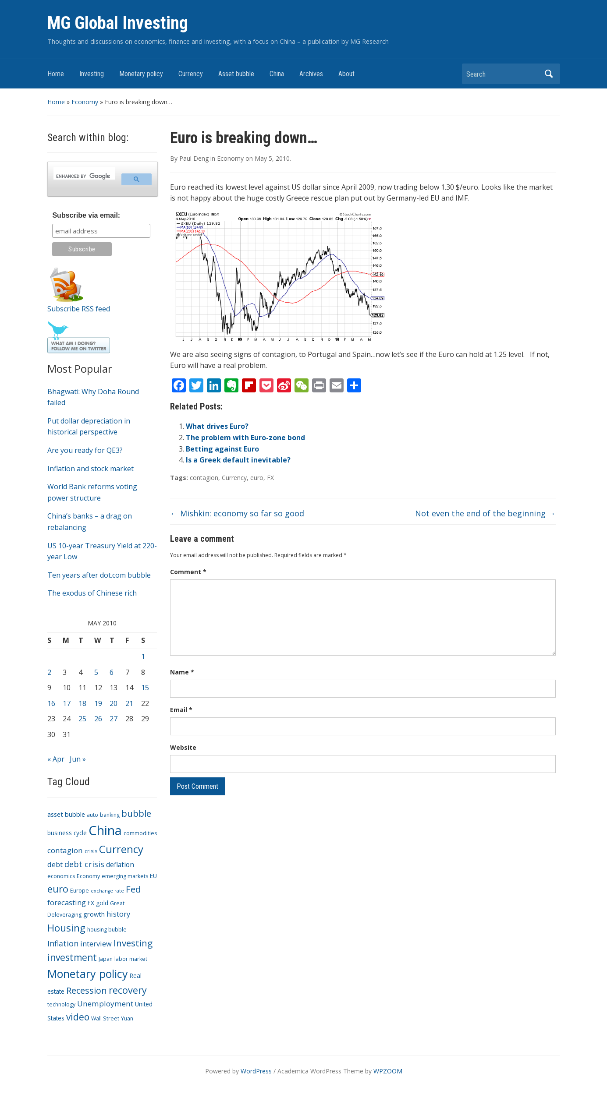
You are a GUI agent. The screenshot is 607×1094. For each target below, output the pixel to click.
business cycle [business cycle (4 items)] (67, 833)
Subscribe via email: (86, 215)
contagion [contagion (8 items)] (65, 850)
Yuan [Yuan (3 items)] (127, 1018)
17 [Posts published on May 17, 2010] (67, 703)
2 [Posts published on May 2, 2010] (49, 672)
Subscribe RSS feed (78, 309)
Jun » (78, 759)
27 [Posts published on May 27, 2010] (113, 718)
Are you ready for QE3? (85, 450)
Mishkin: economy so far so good (237, 513)
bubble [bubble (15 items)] (136, 813)
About (346, 74)
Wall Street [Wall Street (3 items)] (105, 1018)
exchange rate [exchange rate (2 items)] (107, 891)
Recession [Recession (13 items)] (86, 990)
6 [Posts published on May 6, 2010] (112, 672)
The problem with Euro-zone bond (245, 437)
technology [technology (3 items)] (61, 1004)
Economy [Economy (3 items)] (88, 876)
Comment (188, 572)
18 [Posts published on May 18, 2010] (82, 703)
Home (55, 74)
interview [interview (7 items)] (96, 944)
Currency (190, 74)
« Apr (55, 759)
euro (256, 477)
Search (549, 74)
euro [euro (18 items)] (57, 888)
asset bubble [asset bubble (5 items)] (66, 814)
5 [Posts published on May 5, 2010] (96, 672)
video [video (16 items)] (77, 1017)
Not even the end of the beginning (485, 513)
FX (270, 477)
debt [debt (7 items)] (55, 864)
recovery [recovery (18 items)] (128, 990)
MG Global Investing (117, 23)
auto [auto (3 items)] (92, 815)
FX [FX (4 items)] (91, 903)
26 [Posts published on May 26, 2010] (98, 718)
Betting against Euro (222, 449)
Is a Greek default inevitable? (238, 460)
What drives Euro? (217, 426)
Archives (311, 74)
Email (181, 710)
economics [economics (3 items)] (61, 876)
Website (183, 747)
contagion (204, 477)
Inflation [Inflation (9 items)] (62, 943)
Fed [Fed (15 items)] (133, 889)
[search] (83, 176)
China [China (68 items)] (105, 830)
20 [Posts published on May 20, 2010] (113, 703)
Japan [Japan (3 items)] (106, 959)
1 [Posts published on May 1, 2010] (143, 656)
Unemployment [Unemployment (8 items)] (105, 1004)
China (277, 74)
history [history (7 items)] (118, 914)
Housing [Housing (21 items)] (66, 928)
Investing (91, 74)
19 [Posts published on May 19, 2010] (98, 703)
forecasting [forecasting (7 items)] (66, 902)
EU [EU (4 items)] (153, 876)
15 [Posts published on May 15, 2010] (145, 687)
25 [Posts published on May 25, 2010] (82, 718)
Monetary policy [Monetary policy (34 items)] (87, 973)
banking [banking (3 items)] (110, 815)
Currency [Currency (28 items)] (121, 849)
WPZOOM (387, 1071)
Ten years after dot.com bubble (99, 575)
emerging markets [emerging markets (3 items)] (125, 876)
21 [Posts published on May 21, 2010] (129, 703)
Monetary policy (141, 74)
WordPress (256, 1071)
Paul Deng (194, 158)
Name (182, 672)
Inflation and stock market (90, 468)
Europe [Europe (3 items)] (79, 890)
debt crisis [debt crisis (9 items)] (84, 864)
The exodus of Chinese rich (92, 593)
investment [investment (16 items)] (72, 957)
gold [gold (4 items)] (102, 903)
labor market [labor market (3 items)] (130, 959)
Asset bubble (236, 74)
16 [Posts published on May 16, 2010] (51, 703)
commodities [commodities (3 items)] (140, 833)
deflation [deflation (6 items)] (120, 864)
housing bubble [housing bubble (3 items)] (107, 929)
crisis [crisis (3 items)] (91, 851)
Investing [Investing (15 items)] (133, 943)
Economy (84, 102)
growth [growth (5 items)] (94, 914)
